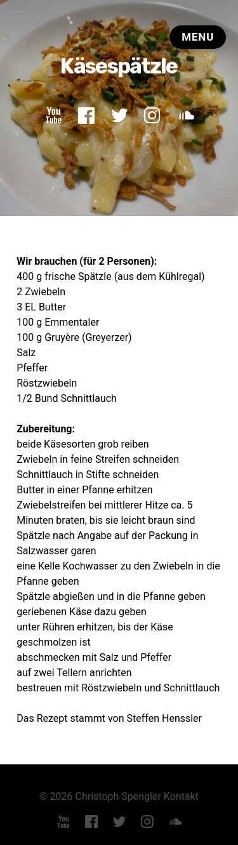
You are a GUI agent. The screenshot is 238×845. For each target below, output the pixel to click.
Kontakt (181, 796)
